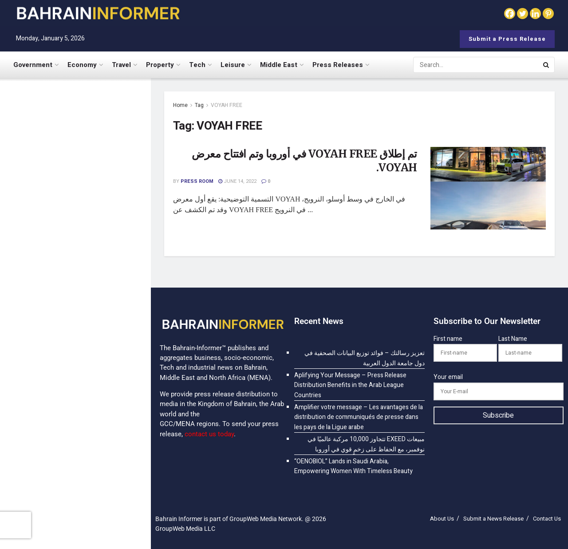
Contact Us (547, 518)
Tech (197, 65)
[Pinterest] (548, 13)
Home (180, 105)
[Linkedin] (535, 13)
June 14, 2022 (237, 181)
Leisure (233, 65)
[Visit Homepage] (97, 13)
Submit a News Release (493, 518)
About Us (442, 518)
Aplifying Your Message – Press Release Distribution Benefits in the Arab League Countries (89, 200)
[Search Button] (547, 65)
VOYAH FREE (226, 105)
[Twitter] (522, 13)
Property (160, 65)
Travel (121, 65)
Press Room (197, 181)
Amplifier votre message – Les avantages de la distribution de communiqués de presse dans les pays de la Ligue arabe (94, 258)
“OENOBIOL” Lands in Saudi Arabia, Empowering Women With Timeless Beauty (91, 487)
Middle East (278, 65)
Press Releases (337, 65)
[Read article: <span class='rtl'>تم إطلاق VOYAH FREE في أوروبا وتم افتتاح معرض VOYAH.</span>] (488, 188)
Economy (82, 65)
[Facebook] (509, 13)
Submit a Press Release (507, 39)
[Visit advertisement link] (75, 406)
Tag (199, 105)
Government (32, 65)
